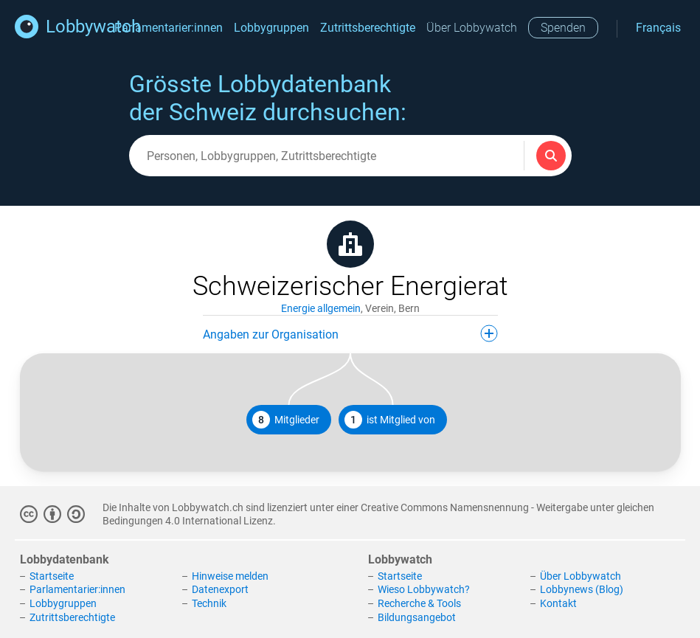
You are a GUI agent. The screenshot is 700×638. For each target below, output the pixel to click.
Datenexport (220, 589)
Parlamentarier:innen (168, 28)
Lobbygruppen (271, 28)
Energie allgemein (321, 308)
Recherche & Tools (419, 603)
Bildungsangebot (417, 617)
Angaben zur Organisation (350, 333)
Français (658, 28)
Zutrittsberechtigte (367, 28)
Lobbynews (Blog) (581, 589)
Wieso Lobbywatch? (424, 589)
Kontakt (558, 603)
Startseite (52, 576)
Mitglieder (285, 420)
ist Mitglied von (389, 420)
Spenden (563, 28)
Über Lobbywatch (471, 28)
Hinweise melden (230, 576)
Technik (209, 603)
